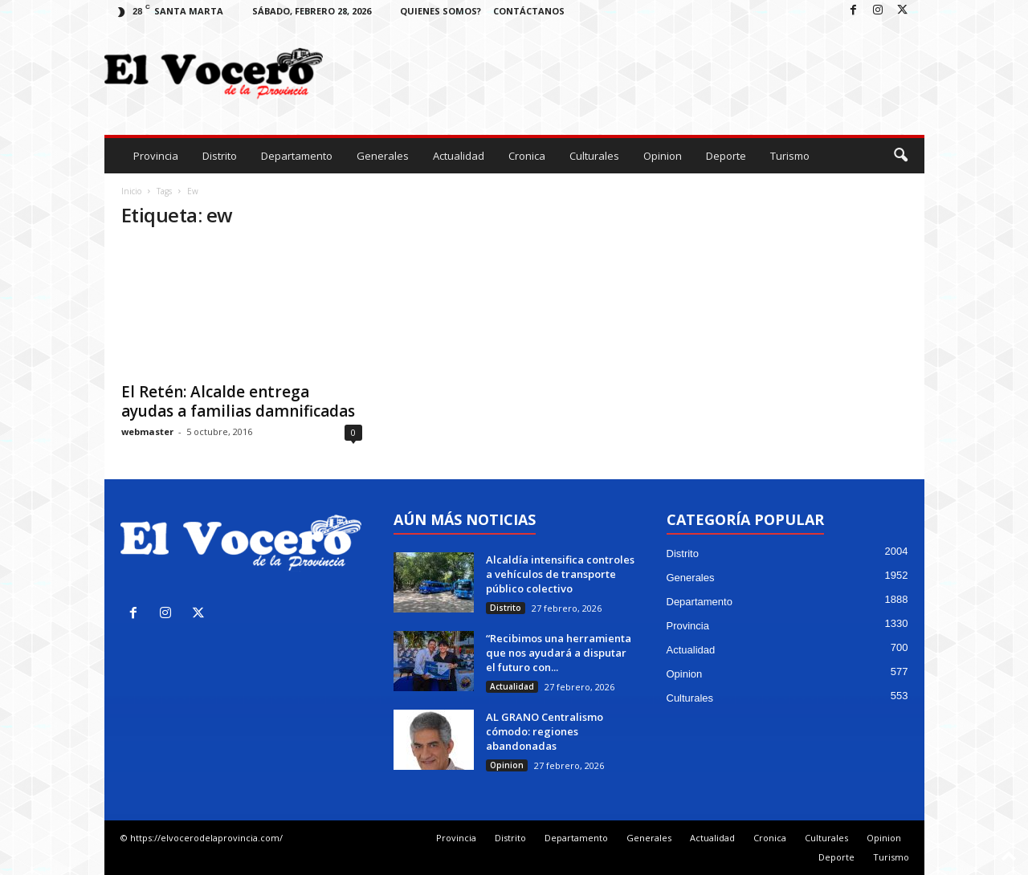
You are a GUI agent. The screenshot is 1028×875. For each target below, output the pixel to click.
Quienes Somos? (440, 11)
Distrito (219, 156)
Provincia (155, 156)
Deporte (726, 156)
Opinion (662, 156)
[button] (900, 155)
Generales (383, 156)
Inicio (131, 191)
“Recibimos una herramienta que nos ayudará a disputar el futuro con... (558, 652)
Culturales (594, 156)
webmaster (147, 431)
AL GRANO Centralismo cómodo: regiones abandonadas (544, 731)
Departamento (296, 156)
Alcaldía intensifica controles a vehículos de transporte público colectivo (560, 574)
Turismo (790, 156)
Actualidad (458, 156)
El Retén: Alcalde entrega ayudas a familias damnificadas (238, 401)
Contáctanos (529, 11)
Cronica (526, 156)
